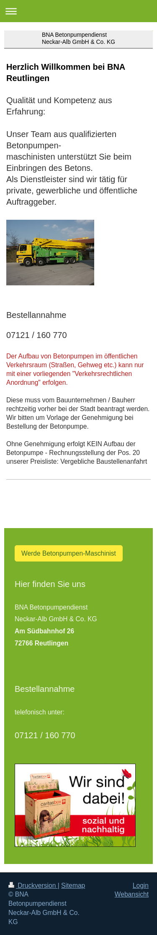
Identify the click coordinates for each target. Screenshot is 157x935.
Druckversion (33, 885)
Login (141, 885)
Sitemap (73, 885)
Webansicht (132, 894)
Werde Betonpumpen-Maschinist (68, 553)
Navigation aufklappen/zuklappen (78, 11)
